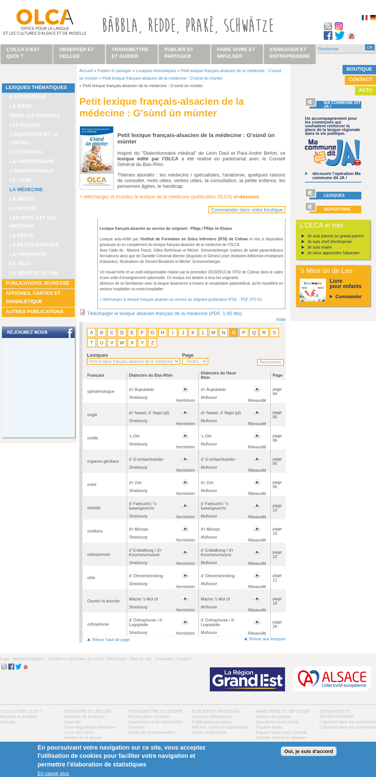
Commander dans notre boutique (247, 210)
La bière (20, 106)
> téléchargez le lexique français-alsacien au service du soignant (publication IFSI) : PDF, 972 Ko (181, 299)
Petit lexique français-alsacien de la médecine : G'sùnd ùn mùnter (163, 78)
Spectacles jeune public (277, 722)
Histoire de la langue (83, 737)
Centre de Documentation (151, 732)
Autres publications (35, 311)
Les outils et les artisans (33, 222)
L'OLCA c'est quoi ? (21, 711)
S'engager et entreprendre (290, 53)
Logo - (6, 658)
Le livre (20, 180)
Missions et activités (18, 716)
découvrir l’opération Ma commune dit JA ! (336, 175)
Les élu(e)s (24, 125)
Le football (26, 152)
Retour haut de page (111, 639)
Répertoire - (118, 658)
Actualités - (165, 658)
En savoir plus (53, 773)
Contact (360, 79)
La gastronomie (31, 161)
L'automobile (27, 97)
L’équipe (7, 722)
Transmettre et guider (155, 711)
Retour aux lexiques (267, 639)
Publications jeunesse (38, 283)
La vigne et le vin (33, 273)
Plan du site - (142, 658)
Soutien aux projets (273, 716)
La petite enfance (34, 244)
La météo (22, 199)
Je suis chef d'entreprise (329, 241)
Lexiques (97, 355)
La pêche (21, 235)
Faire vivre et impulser (283, 711)
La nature (23, 208)
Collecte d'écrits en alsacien (281, 737)
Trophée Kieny (269, 727)
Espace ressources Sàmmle (281, 732)
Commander (348, 296)
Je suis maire (319, 247)
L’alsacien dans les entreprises (348, 722)
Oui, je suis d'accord (308, 751)
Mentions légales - (29, 658)
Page (188, 355)
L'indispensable (31, 171)
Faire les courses (34, 115)
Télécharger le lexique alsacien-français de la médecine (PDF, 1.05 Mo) (164, 313)
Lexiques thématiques (36, 87)
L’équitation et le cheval (33, 138)
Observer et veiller (87, 711)
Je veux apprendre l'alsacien (333, 252)
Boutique (359, 69)
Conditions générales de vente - (76, 658)
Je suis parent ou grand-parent (335, 236)
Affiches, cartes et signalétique (33, 297)
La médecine (26, 189)
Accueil (85, 70)
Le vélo (19, 263)
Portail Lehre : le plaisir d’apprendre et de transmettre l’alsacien (155, 721)
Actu (365, 90)
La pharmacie (28, 254)
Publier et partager (114, 70)
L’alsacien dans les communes (348, 727)
